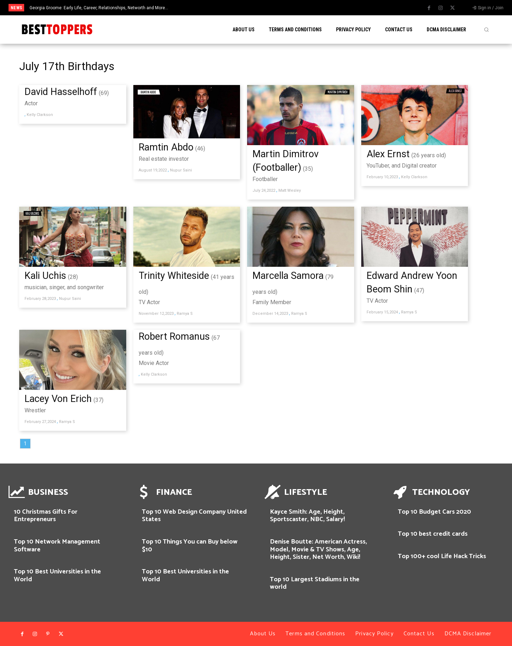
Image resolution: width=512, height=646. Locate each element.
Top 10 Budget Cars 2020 (434, 512)
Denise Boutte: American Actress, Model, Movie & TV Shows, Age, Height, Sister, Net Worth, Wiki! (318, 549)
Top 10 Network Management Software (57, 545)
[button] (486, 29)
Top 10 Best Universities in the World (57, 575)
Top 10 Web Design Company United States (194, 516)
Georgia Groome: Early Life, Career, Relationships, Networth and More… (99, 7)
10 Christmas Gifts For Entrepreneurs (46, 516)
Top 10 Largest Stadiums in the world (314, 583)
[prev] (274, 7)
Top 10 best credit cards (433, 534)
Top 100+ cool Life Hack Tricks (442, 556)
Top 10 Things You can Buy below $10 (190, 545)
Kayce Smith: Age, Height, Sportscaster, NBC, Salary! (307, 516)
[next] (285, 7)
